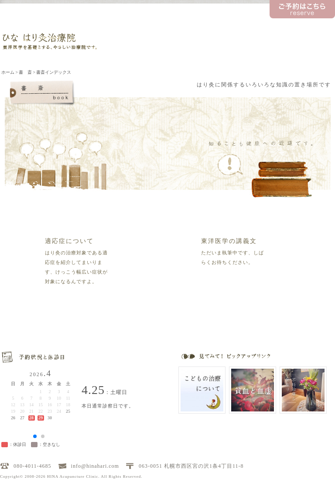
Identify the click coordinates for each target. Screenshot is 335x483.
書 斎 (223, 43)
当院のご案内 (137, 43)
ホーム (7, 72)
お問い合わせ (311, 25)
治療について (180, 43)
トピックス (223, 25)
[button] (35, 436)
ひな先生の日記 (266, 25)
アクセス (311, 43)
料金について (266, 43)
